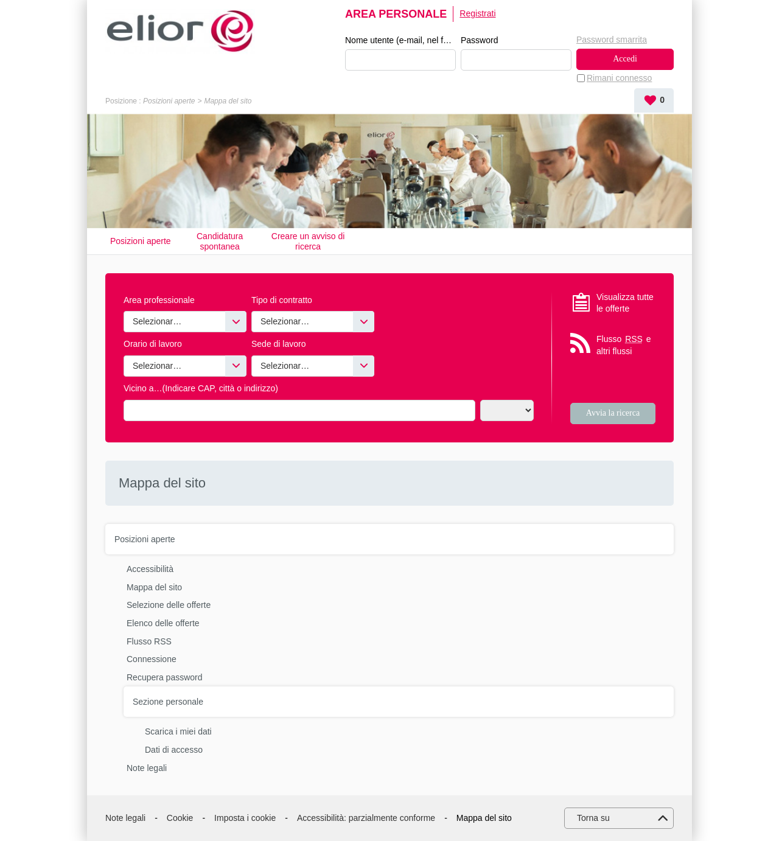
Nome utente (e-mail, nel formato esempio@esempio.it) (400, 40)
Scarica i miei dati (178, 731)
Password (479, 40)
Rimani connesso (619, 78)
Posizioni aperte (169, 101)
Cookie (180, 818)
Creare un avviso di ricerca (308, 241)
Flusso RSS (149, 641)
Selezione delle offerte (169, 605)
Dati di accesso (174, 750)
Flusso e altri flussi (623, 344)
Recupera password (165, 677)
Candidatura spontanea (220, 241)
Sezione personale (168, 702)
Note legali (147, 768)
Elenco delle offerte (163, 623)
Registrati (477, 13)
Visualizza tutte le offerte (625, 303)
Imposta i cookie (245, 818)
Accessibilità (150, 569)
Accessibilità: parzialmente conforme (366, 818)
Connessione (151, 659)
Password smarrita (611, 39)
